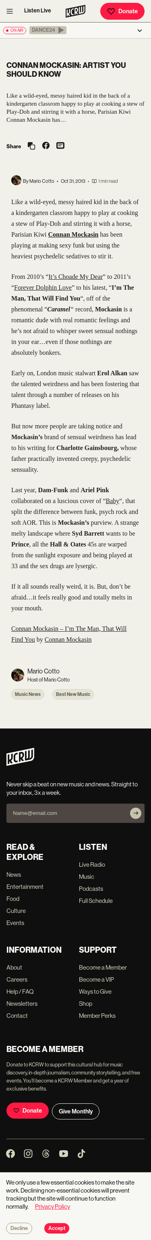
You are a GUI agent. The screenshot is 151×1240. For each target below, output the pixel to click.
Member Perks (97, 1015)
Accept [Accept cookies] (56, 1228)
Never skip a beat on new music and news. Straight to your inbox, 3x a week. (72, 788)
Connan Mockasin (68, 639)
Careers (16, 979)
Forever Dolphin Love (43, 287)
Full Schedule (96, 900)
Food (12, 898)
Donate (122, 11)
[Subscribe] (135, 813)
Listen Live (37, 10)
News (13, 874)
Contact (17, 1015)
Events (15, 922)
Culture (16, 910)
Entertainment (24, 886)
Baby (113, 500)
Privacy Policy (52, 1206)
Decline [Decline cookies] (19, 1228)
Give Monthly (76, 1111)
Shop (85, 1003)
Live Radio (92, 864)
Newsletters (21, 1003)
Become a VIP (96, 979)
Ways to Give (95, 991)
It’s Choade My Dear (75, 276)
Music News (28, 694)
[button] (47, 30)
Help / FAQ (20, 991)
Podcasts (91, 888)
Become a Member (103, 967)
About (14, 967)
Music (86, 876)
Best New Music (73, 694)
